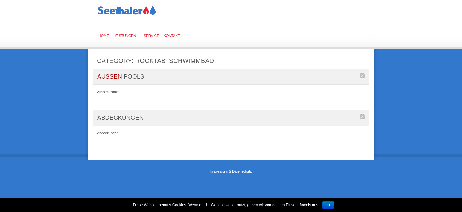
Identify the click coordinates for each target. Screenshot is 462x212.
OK (328, 205)
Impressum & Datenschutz (231, 171)
